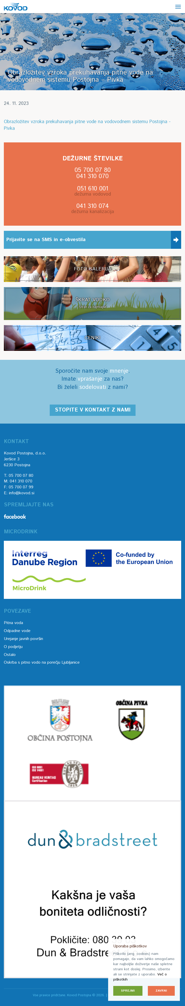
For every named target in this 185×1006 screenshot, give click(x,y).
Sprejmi (128, 991)
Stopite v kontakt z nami (92, 410)
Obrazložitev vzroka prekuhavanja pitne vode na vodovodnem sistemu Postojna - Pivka (87, 125)
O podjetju (13, 647)
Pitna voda (13, 623)
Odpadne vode (17, 631)
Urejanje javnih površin (23, 639)
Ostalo (10, 655)
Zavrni (161, 991)
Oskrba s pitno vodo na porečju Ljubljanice (42, 662)
